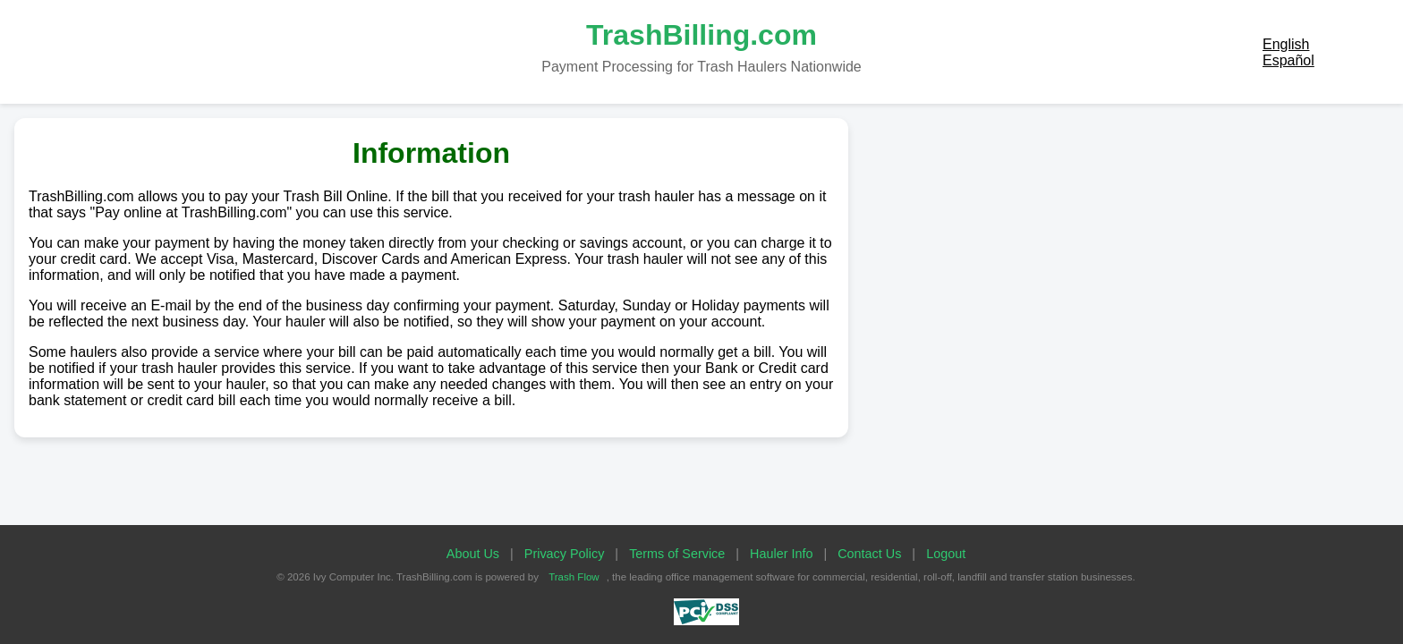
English (1286, 44)
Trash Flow (573, 577)
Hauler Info (781, 554)
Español (1288, 60)
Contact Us (869, 554)
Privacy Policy (564, 554)
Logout (945, 554)
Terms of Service (677, 554)
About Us (472, 554)
